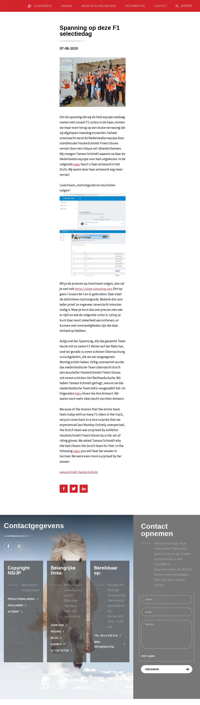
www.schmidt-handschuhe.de (80, 476)
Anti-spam (148, 660)
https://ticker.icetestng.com (94, 293)
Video (78, 397)
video (77, 168)
